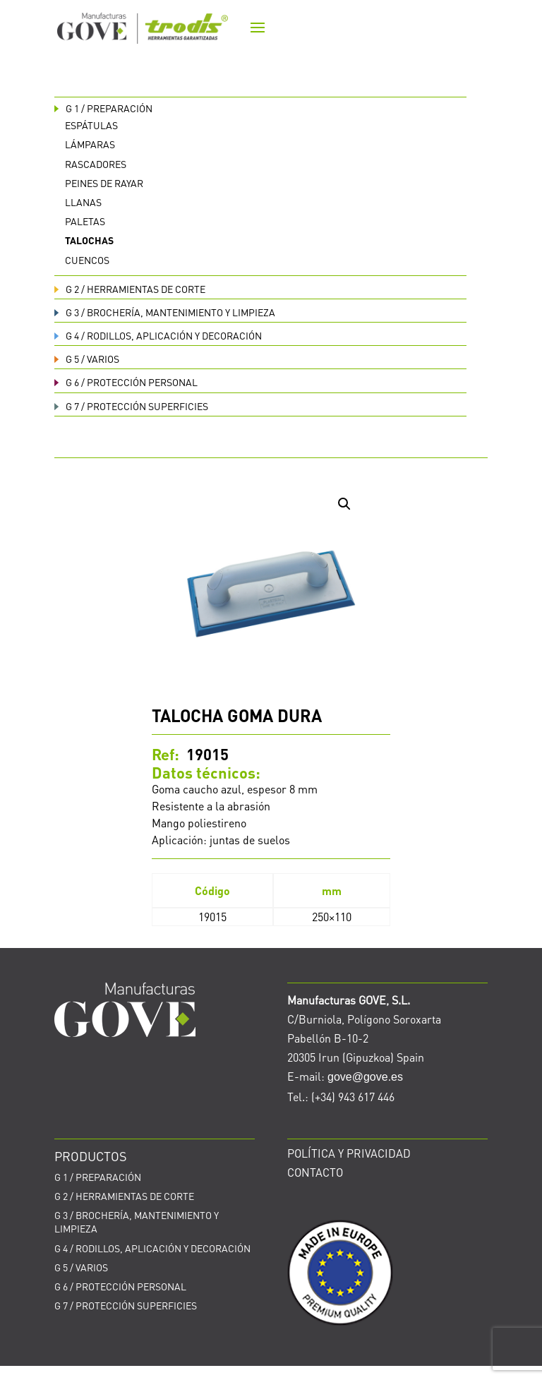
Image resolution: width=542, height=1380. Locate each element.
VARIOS (86, 358)
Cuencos (87, 259)
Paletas (85, 221)
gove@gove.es (365, 1077)
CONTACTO (315, 1172)
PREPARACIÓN (103, 108)
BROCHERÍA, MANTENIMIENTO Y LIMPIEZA (164, 312)
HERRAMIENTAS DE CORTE (129, 288)
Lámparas (90, 144)
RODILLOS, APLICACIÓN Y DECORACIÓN (158, 335)
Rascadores (95, 163)
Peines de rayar (104, 182)
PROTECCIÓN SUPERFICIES (131, 406)
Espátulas (91, 125)
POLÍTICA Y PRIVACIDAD (349, 1153)
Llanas (83, 202)
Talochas (89, 240)
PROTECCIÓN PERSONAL (126, 382)
